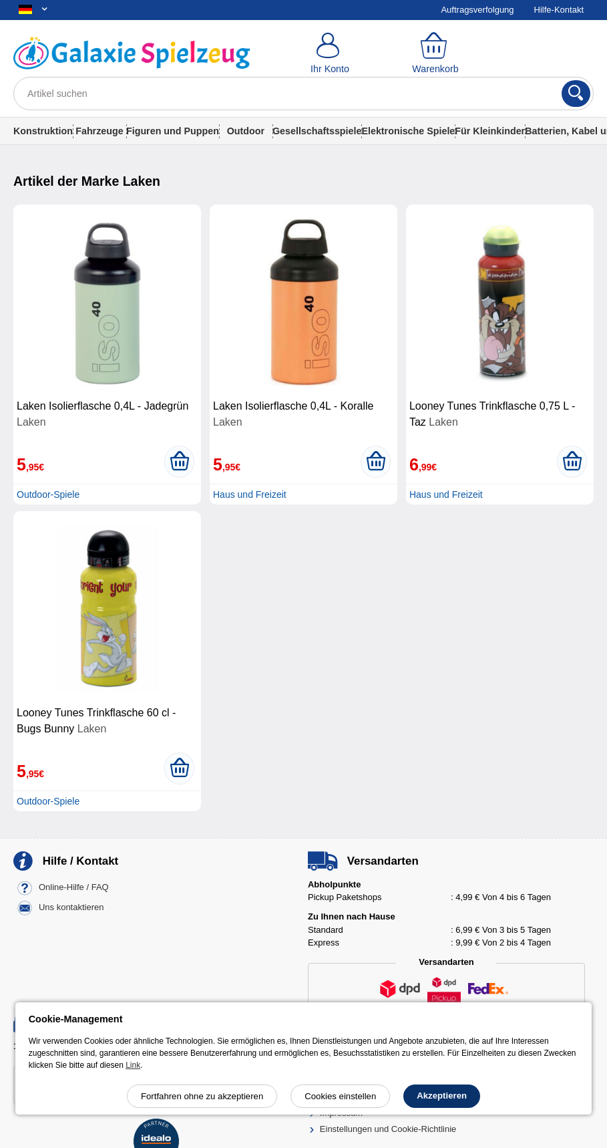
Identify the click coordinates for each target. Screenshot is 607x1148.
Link (133, 1065)
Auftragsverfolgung (477, 10)
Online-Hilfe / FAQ (74, 887)
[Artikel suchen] (303, 93)
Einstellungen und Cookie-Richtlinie (388, 1129)
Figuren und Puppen (172, 131)
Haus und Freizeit (249, 494)
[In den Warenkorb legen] (179, 462)
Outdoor (245, 131)
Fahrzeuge (99, 131)
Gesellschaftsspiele (317, 131)
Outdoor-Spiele (48, 494)
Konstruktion (43, 131)
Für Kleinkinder (490, 131)
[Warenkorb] (435, 53)
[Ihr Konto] (330, 53)
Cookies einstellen (340, 1096)
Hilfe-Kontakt (559, 10)
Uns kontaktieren (71, 907)
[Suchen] (576, 93)
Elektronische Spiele (408, 131)
